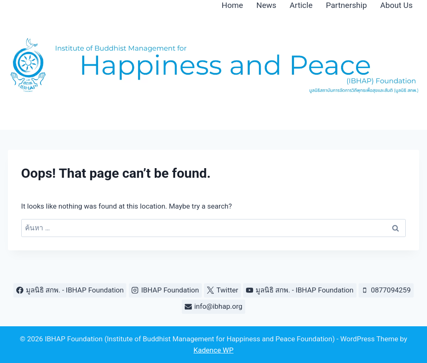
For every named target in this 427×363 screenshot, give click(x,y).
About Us (396, 5)
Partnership (346, 5)
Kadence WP (213, 350)
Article (301, 5)
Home (232, 5)
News (266, 5)
